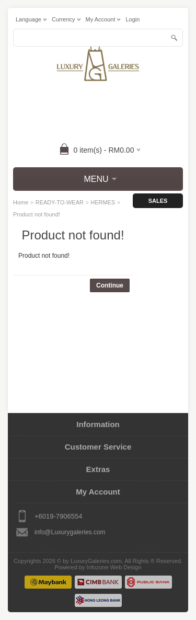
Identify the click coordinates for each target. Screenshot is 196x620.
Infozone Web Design (114, 567)
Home (20, 202)
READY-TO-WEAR (60, 202)
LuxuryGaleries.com (96, 561)
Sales (158, 201)
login (132, 19)
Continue (109, 285)
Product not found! (36, 214)
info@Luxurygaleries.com (70, 532)
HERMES (102, 202)
